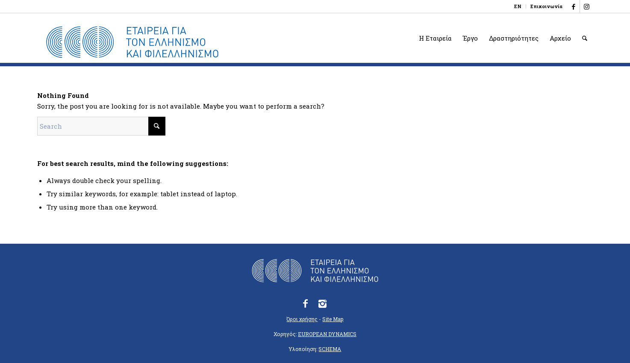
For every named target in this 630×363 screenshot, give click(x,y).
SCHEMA (329, 348)
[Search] (585, 38)
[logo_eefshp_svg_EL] (132, 42)
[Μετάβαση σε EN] (517, 6)
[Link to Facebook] (573, 6)
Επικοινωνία (546, 6)
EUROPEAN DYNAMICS (327, 334)
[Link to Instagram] (586, 6)
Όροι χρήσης (302, 319)
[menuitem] (518, 6)
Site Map (332, 319)
